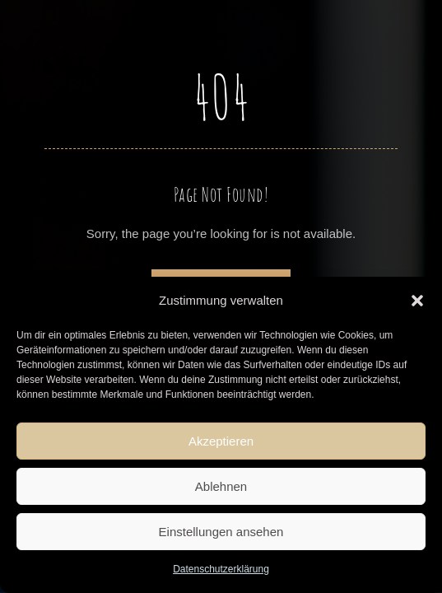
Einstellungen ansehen (221, 532)
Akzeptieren (221, 441)
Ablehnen (221, 486)
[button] (417, 300)
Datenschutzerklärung (221, 569)
